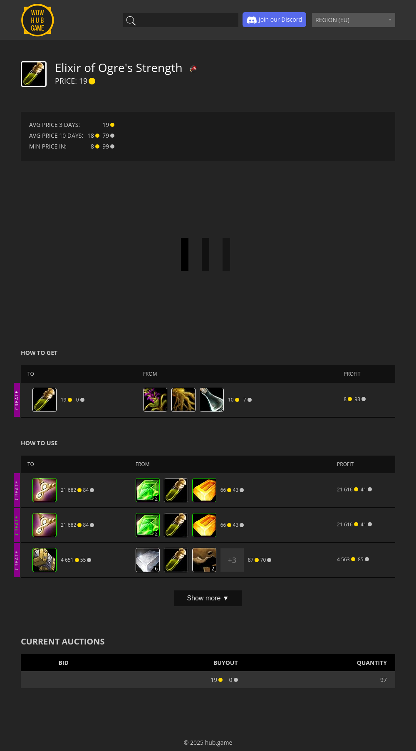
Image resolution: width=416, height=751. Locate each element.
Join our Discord (274, 20)
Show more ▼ (208, 598)
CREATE (17, 399)
